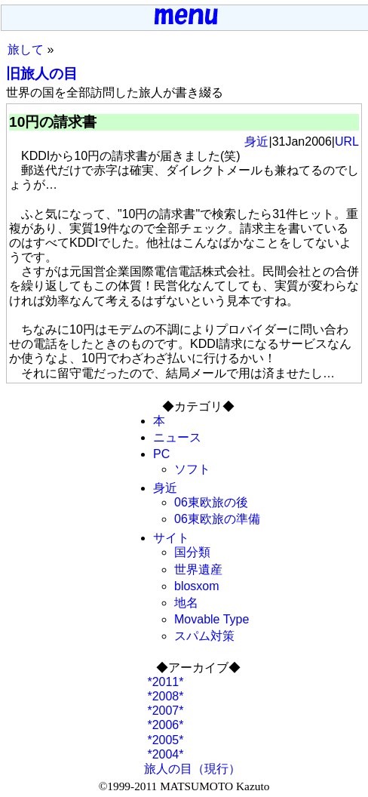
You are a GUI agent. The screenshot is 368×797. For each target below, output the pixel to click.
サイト (171, 537)
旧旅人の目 (42, 74)
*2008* (164, 696)
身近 (256, 141)
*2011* (164, 681)
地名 (186, 602)
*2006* (164, 725)
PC (161, 454)
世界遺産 (198, 569)
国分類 (192, 552)
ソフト (192, 469)
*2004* (164, 754)
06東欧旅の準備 (217, 518)
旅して (26, 49)
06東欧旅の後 (211, 502)
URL (347, 141)
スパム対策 (204, 635)
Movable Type (211, 619)
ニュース (177, 437)
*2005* (164, 740)
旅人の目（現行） (192, 768)
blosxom (196, 586)
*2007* (164, 710)
